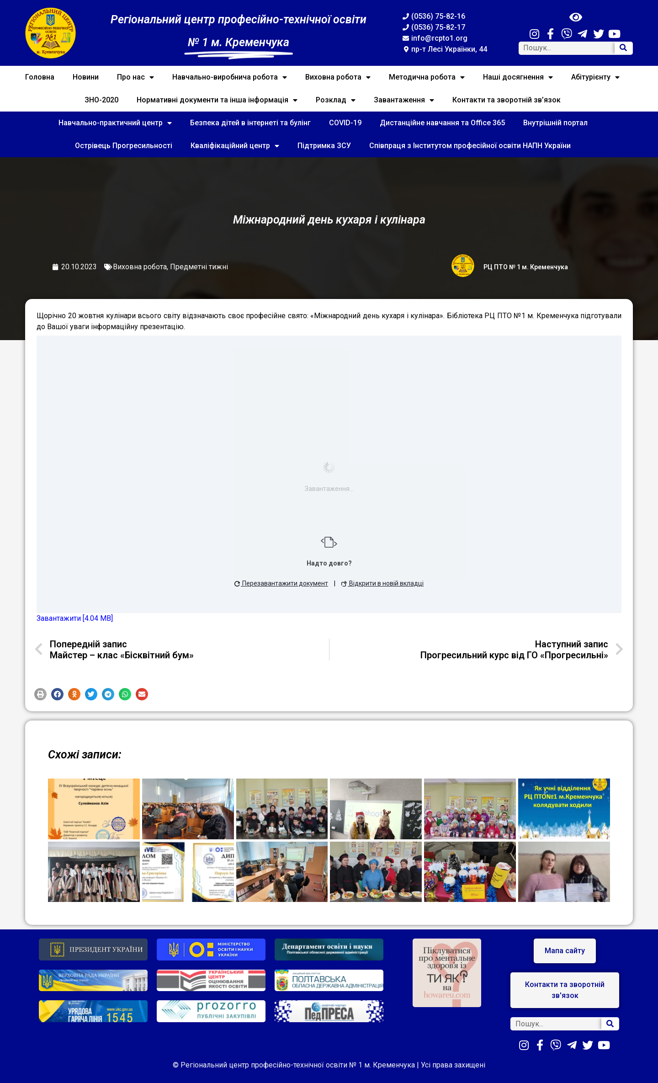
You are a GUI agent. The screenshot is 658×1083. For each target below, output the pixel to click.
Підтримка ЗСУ (324, 145)
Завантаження (404, 100)
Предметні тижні (199, 266)
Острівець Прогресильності (123, 145)
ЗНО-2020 (101, 100)
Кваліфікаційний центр (235, 146)
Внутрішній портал (555, 122)
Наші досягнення (518, 77)
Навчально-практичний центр (115, 123)
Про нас (135, 77)
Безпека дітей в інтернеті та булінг (250, 122)
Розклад (336, 100)
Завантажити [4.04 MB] (75, 618)
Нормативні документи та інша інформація (217, 100)
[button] (40, 694)
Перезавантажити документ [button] (281, 583)
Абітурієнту (595, 77)
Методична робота (427, 77)
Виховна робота (338, 77)
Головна (39, 77)
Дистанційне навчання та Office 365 (442, 122)
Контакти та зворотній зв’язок (506, 100)
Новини (86, 77)
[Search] (623, 48)
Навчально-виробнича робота (229, 77)
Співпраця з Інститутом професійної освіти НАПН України (470, 145)
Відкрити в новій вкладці (382, 583)
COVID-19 (345, 122)
